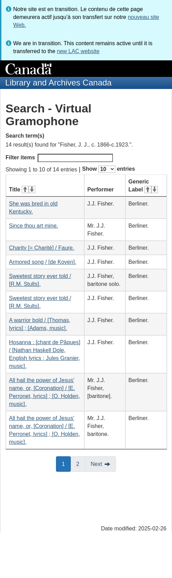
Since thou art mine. (33, 226)
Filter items (59, 158)
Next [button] (96, 464)
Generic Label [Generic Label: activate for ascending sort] (143, 185)
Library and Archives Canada (58, 82)
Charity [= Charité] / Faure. (41, 248)
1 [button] (66, 463)
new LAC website (78, 51)
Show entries (108, 169)
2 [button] (80, 463)
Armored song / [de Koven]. (42, 262)
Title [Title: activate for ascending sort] (22, 189)
